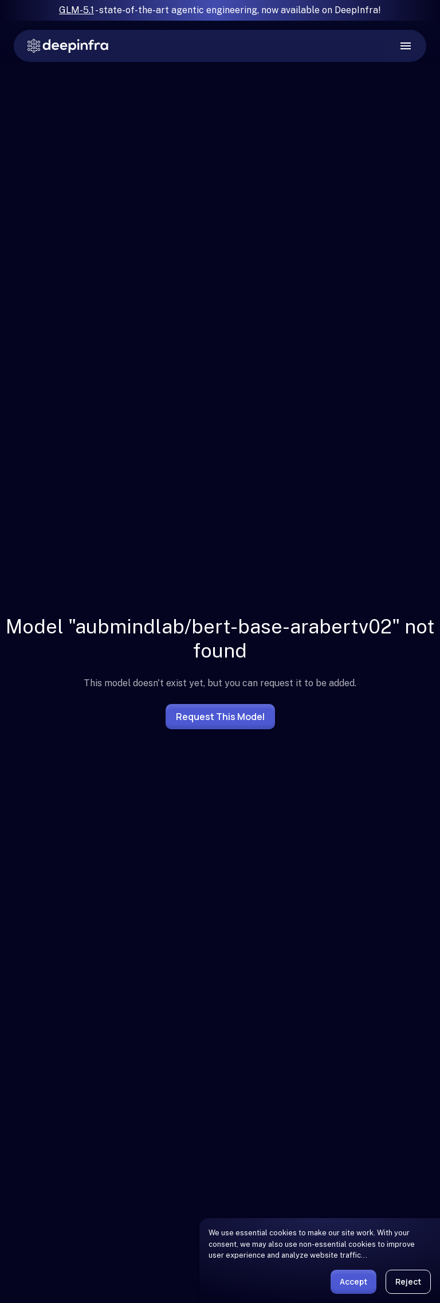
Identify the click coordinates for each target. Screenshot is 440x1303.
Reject (408, 1281)
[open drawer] (405, 46)
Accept (353, 1281)
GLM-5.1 (76, 10)
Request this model (220, 716)
